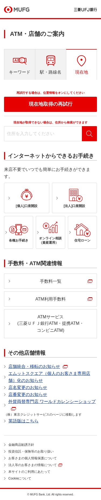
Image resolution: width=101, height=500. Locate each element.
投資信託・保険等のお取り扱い (31, 451)
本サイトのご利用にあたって (29, 472)
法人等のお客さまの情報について (32, 465)
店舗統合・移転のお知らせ (34, 366)
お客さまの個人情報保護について (32, 458)
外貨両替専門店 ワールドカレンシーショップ (52, 401)
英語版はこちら (23, 421)
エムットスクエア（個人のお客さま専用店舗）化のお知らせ (49, 377)
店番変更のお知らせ (27, 394)
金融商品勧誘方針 (21, 445)
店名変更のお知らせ (27, 387)
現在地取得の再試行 (50, 104)
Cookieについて (19, 478)
